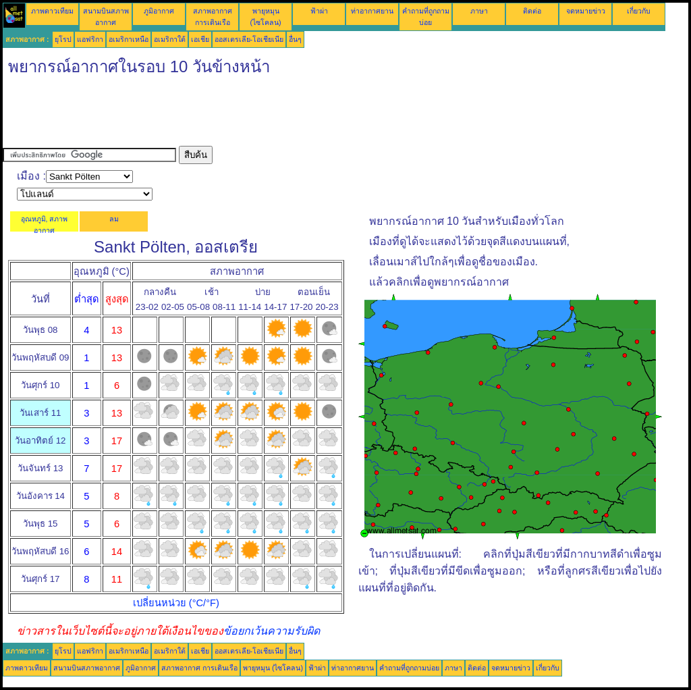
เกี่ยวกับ (639, 11)
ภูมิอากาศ (159, 11)
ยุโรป (63, 39)
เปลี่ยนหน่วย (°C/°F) (176, 603)
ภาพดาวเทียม (52, 11)
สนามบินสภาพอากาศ (86, 668)
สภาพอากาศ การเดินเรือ (199, 668)
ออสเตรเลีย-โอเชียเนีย (249, 39)
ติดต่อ (532, 11)
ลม (114, 219)
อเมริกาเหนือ (128, 39)
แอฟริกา (90, 39)
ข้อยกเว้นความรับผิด (271, 631)
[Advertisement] (248, 115)
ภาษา (479, 11)
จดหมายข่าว (585, 11)
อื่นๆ (295, 39)
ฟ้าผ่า (319, 11)
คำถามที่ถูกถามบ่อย (409, 668)
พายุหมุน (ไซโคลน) (273, 668)
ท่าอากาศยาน (372, 11)
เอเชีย (200, 39)
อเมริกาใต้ (170, 39)
